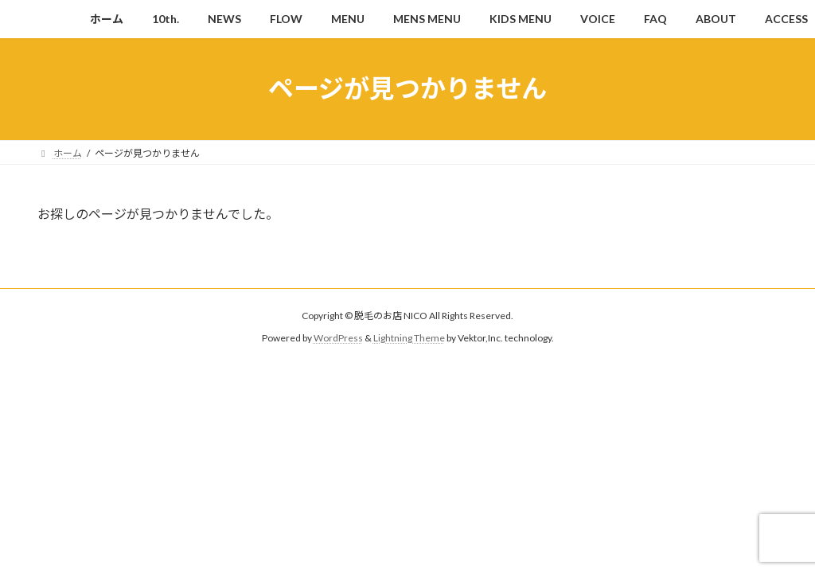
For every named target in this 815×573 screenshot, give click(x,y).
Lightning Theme (409, 338)
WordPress (338, 338)
